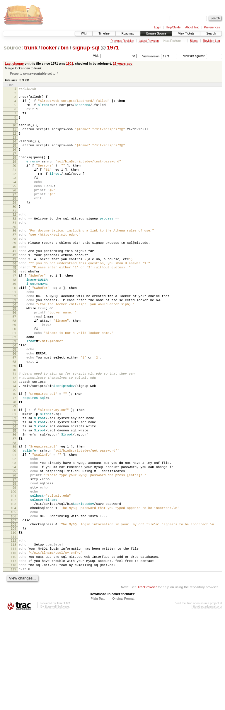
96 (14, 550)
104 (13, 590)
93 (14, 535)
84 (14, 492)
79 (14, 468)
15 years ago (122, 63)
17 (14, 165)
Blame (194, 40)
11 (14, 137)
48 (14, 316)
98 (14, 560)
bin (65, 47)
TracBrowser (147, 682)
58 (14, 366)
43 (14, 291)
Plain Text (98, 694)
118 (13, 659)
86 (14, 502)
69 (14, 421)
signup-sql (86, 47)
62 (14, 386)
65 (14, 401)
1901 (69, 63)
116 (13, 649)
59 (14, 371)
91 (14, 525)
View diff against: (202, 56)
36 (14, 256)
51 (14, 331)
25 (14, 204)
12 (14, 142)
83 (14, 487)
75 (14, 449)
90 (14, 520)
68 (14, 416)
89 (14, 515)
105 (13, 595)
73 (14, 439)
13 (14, 147)
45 (14, 301)
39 (14, 271)
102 (13, 580)
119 (13, 664)
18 (14, 169)
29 (14, 224)
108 (13, 610)
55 (14, 351)
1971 (113, 47)
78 (14, 463)
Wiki (83, 33)
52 (14, 336)
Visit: (96, 55)
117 (13, 654)
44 (14, 296)
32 (14, 238)
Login (157, 27)
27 (14, 214)
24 (14, 199)
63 (14, 391)
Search (211, 33)
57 (14, 361)
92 (14, 530)
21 (14, 184)
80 (14, 472)
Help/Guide (173, 27)
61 (14, 381)
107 (13, 605)
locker (49, 47)
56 (14, 356)
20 (14, 179)
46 (14, 306)
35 (14, 253)
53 (14, 341)
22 (14, 189)
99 (14, 565)
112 (13, 629)
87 (14, 507)
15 (14, 155)
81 (14, 477)
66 (14, 406)
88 (14, 512)
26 (14, 209)
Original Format (123, 694)
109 (13, 615)
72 (14, 434)
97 (14, 555)
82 (14, 482)
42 (14, 286)
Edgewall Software (57, 702)
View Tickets (186, 33)
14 (14, 150)
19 (14, 174)
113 (13, 634)
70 (14, 426)
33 (14, 243)
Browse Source (156, 33)
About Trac (192, 27)
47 (14, 311)
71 (14, 429)
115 (13, 644)
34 (14, 248)
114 (13, 639)
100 (13, 570)
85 (14, 497)
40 (14, 276)
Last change (14, 63)
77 (14, 458)
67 (14, 411)
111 (13, 625)
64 (14, 396)
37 (14, 261)
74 (14, 444)
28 (14, 219)
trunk (31, 47)
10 (14, 132)
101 (13, 575)
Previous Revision (122, 40)
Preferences (212, 27)
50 (14, 326)
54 (14, 346)
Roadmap (128, 33)
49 (14, 321)
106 (13, 600)
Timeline (103, 33)
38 (14, 266)
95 (14, 545)
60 (14, 376)
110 (13, 620)
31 (14, 234)
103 (13, 585)
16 (14, 160)
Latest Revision (148, 40)
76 (14, 453)
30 (14, 229)
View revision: (151, 56)
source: (13, 47)
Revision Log (211, 40)
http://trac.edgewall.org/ (207, 702)
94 (14, 540)
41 (14, 281)
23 (14, 194)
